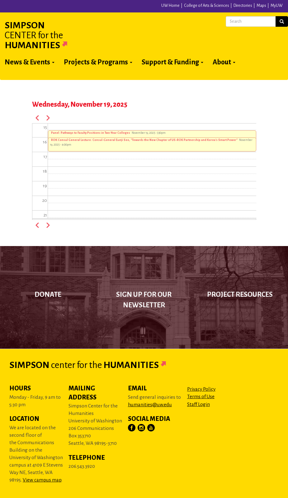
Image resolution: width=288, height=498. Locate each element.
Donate (48, 294)
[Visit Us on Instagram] (142, 428)
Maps (261, 5)
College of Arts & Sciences (206, 5)
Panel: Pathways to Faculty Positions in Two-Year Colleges (90, 132)
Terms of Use (201, 396)
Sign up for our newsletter (144, 300)
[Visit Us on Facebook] (132, 428)
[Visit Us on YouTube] (151, 428)
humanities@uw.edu (150, 404)
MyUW (277, 5)
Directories (243, 5)
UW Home (170, 5)
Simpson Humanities (44, 35)
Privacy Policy (201, 389)
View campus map (42, 479)
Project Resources (240, 294)
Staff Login (198, 404)
